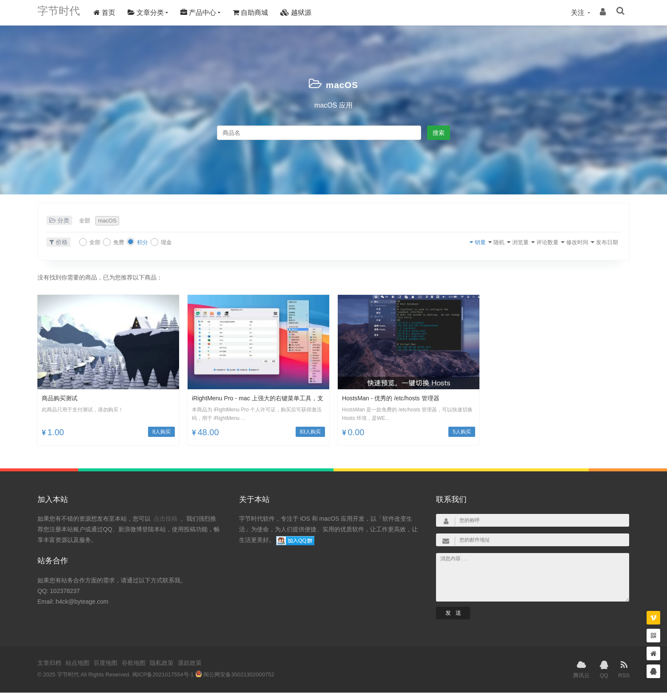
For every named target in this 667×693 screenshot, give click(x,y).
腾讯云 (581, 669)
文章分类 (154, 12)
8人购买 (161, 432)
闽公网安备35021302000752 (234, 675)
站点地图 (77, 663)
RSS (624, 669)
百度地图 (105, 663)
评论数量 (525, 242)
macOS (342, 84)
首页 (113, 12)
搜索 (439, 132)
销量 (437, 242)
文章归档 (49, 663)
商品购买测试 (62, 398)
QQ (604, 669)
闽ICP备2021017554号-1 (163, 675)
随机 (462, 242)
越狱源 (304, 12)
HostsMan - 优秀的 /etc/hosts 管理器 (397, 398)
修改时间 (563, 242)
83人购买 (310, 432)
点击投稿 (165, 519)
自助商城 (258, 12)
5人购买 (462, 432)
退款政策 (190, 663)
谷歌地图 (133, 663)
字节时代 (62, 13)
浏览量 (491, 242)
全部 (87, 220)
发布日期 (600, 242)
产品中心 (207, 12)
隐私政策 (162, 663)
